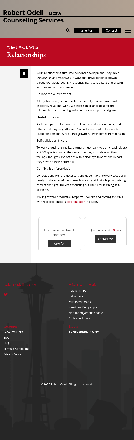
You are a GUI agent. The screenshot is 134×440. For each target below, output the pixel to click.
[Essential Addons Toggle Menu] (24, 73)
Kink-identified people (83, 307)
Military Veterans (80, 301)
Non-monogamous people (86, 313)
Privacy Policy (12, 354)
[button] (128, 30)
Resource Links (13, 332)
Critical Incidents (79, 318)
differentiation (75, 202)
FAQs (114, 230)
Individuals (76, 296)
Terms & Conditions (16, 348)
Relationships (77, 290)
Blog (6, 337)
